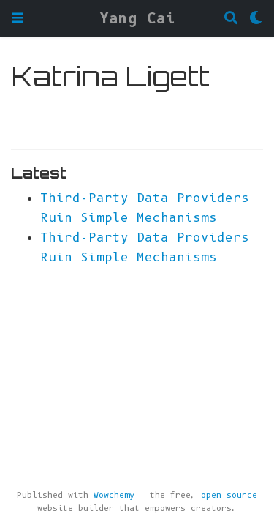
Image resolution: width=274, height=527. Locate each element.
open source (229, 495)
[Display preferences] (255, 18)
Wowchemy (114, 495)
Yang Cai (137, 18)
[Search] (230, 18)
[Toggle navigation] (17, 18)
